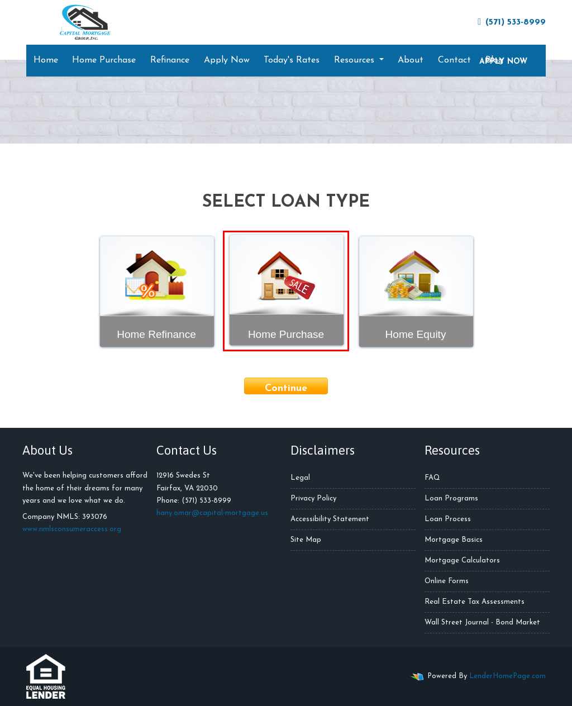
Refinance (169, 60)
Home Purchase (104, 60)
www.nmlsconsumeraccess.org (71, 529)
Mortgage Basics (454, 539)
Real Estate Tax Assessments (475, 601)
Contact (454, 60)
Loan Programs (451, 498)
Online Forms (447, 581)
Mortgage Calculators (462, 560)
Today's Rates (292, 60)
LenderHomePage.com (507, 676)
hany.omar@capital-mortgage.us (212, 513)
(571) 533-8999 (512, 22)
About (410, 60)
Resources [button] (355, 60)
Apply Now (227, 60)
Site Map (305, 539)
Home (46, 60)
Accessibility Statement (329, 519)
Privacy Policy (313, 498)
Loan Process (448, 519)
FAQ (432, 477)
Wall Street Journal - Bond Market (482, 622)
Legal (300, 477)
